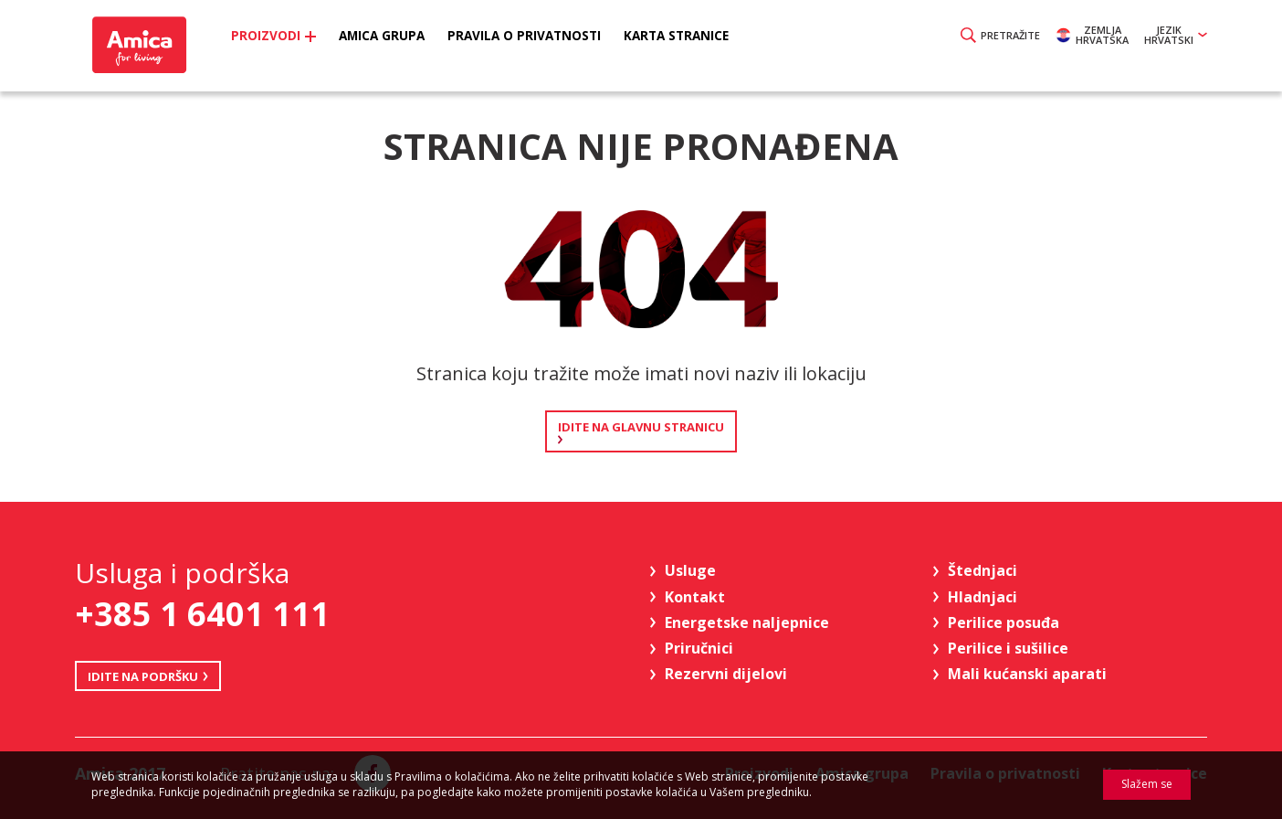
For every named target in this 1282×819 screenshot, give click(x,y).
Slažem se (1146, 784)
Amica (141, 46)
